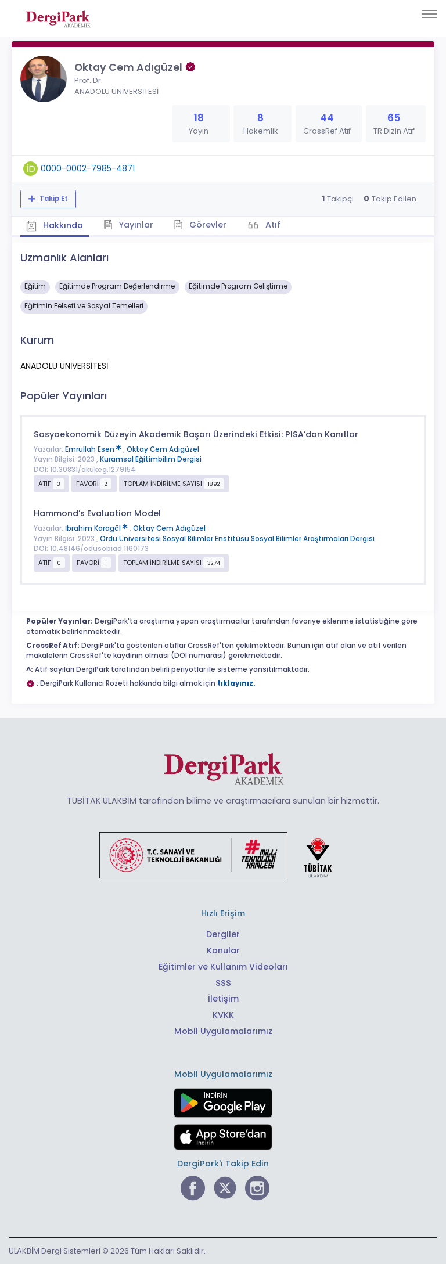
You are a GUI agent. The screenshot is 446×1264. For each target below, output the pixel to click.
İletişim (223, 998)
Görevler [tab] (200, 225)
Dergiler (223, 934)
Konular (223, 950)
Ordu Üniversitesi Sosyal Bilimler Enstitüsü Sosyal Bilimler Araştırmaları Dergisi (237, 538)
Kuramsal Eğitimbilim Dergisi (151, 459)
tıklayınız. (236, 683)
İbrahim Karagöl (97, 528)
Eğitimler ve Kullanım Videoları (223, 967)
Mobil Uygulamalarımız (223, 1031)
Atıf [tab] (271, 225)
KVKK (223, 1015)
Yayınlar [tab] (128, 225)
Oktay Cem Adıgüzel (163, 449)
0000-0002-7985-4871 (88, 168)
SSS (223, 983)
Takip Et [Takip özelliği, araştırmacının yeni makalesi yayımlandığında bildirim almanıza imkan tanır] (53, 198)
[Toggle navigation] (429, 14)
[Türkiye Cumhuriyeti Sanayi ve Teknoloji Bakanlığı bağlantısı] (223, 854)
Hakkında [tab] (54, 225)
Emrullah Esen (94, 449)
